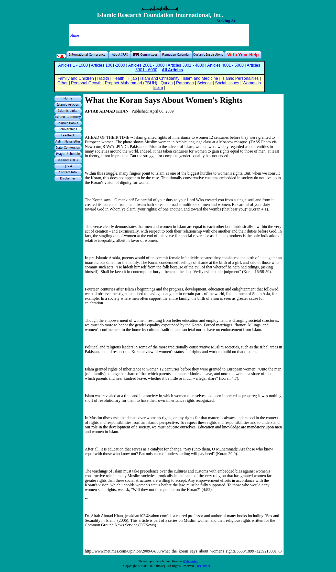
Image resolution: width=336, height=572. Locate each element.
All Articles (172, 70)
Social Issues (227, 83)
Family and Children (76, 78)
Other (63, 83)
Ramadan (185, 83)
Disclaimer (203, 566)
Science (204, 83)
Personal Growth (86, 83)
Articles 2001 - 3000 (146, 65)
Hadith (103, 78)
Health (118, 78)
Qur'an (166, 83)
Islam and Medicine (200, 78)
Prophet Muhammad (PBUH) (131, 83)
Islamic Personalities (240, 78)
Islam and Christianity (159, 78)
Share (74, 35)
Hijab (132, 78)
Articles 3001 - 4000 (186, 65)
